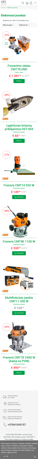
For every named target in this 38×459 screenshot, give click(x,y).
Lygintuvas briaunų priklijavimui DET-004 (19, 127)
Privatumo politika (27, 439)
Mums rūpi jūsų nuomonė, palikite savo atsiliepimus (15, 417)
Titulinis (3, 7)
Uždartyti (35, 456)
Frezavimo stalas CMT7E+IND (19, 67)
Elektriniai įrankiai (19, 132)
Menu (35, 3)
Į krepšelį (19, 197)
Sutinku (6, 456)
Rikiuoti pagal (7, 25)
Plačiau (19, 81)
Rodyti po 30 (23, 25)
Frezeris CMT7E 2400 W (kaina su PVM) (19, 359)
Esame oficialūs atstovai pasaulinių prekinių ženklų (15, 410)
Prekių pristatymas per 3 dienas (13, 396)
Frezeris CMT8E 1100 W (19, 241)
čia (16, 452)
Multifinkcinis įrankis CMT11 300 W (19, 299)
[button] (27, 2)
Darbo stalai (19, 72)
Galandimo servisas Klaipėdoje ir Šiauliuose (14, 403)
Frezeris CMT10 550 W (19, 185)
